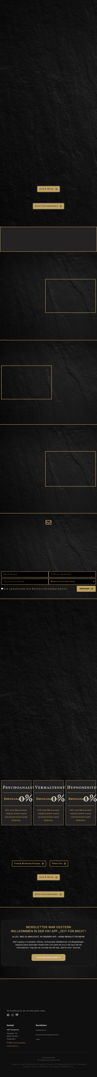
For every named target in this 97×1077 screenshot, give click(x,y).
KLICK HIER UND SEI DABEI (48, 957)
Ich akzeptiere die (36, 588)
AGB (38, 1039)
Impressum (41, 1030)
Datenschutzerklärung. (50, 588)
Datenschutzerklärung (47, 1035)
